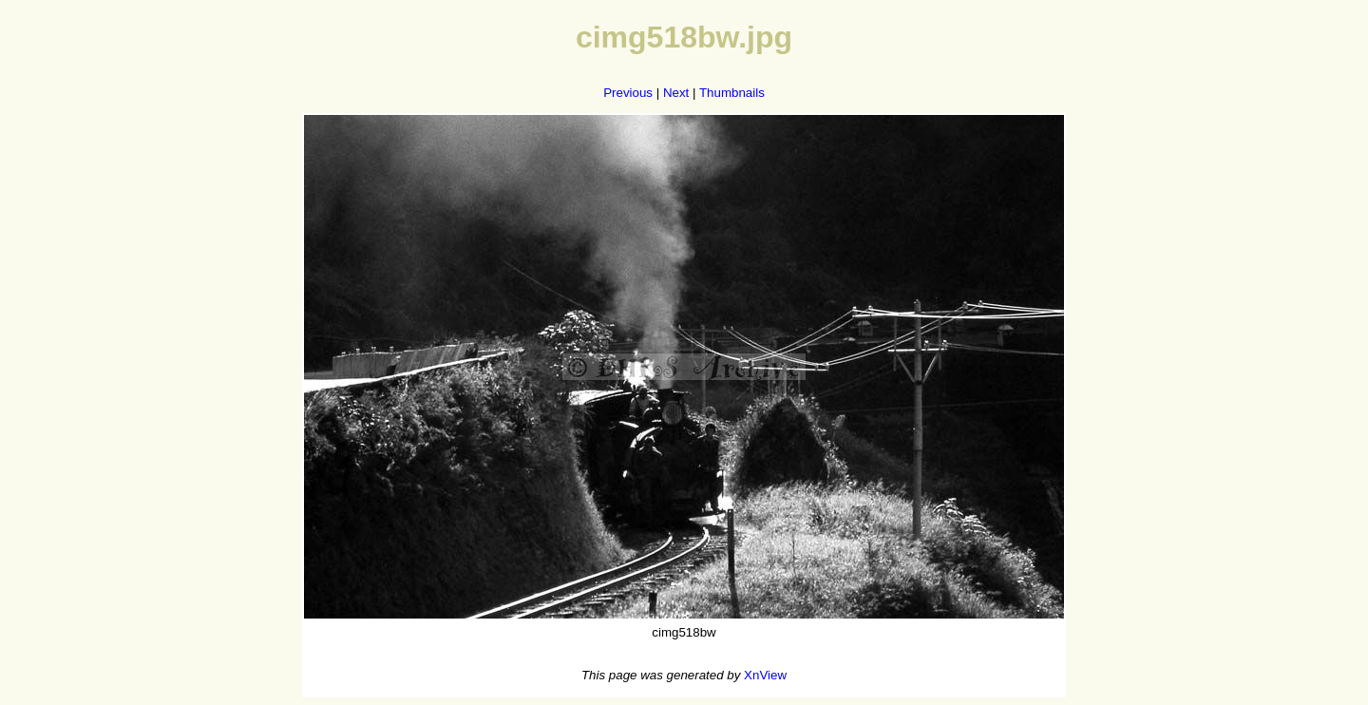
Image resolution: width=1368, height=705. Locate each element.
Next (676, 93)
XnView (765, 675)
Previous (628, 93)
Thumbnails (732, 93)
